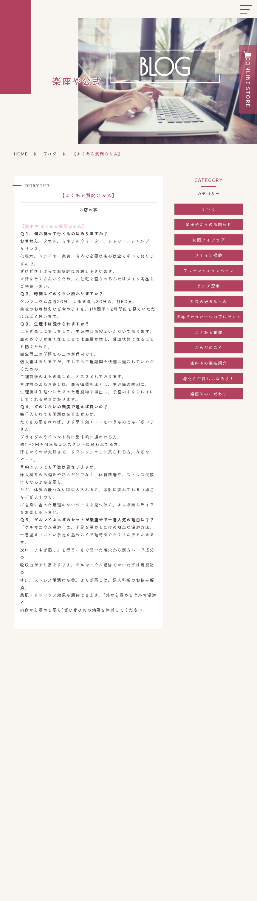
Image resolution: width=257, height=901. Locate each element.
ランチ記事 (208, 286)
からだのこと (208, 347)
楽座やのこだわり (208, 394)
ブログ (50, 154)
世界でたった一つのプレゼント (208, 317)
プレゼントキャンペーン (208, 271)
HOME (21, 154)
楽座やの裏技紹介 (208, 363)
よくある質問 (208, 332)
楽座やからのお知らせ (208, 224)
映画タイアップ (208, 240)
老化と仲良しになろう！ (208, 378)
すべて (209, 209)
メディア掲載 (208, 255)
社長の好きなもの (208, 301)
